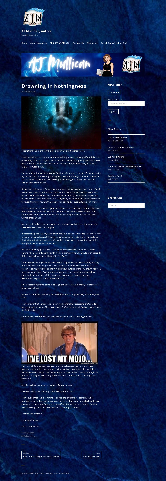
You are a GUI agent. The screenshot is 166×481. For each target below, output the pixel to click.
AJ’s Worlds (78, 43)
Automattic (65, 473)
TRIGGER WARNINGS (60, 43)
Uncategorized (28, 91)
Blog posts (92, 43)
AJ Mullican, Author (36, 31)
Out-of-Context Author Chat (114, 43)
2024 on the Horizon (117, 137)
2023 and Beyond (116, 157)
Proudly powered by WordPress (33, 473)
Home (24, 43)
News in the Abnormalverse (121, 147)
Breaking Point (115, 176)
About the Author (38, 43)
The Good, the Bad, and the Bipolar (124, 166)
